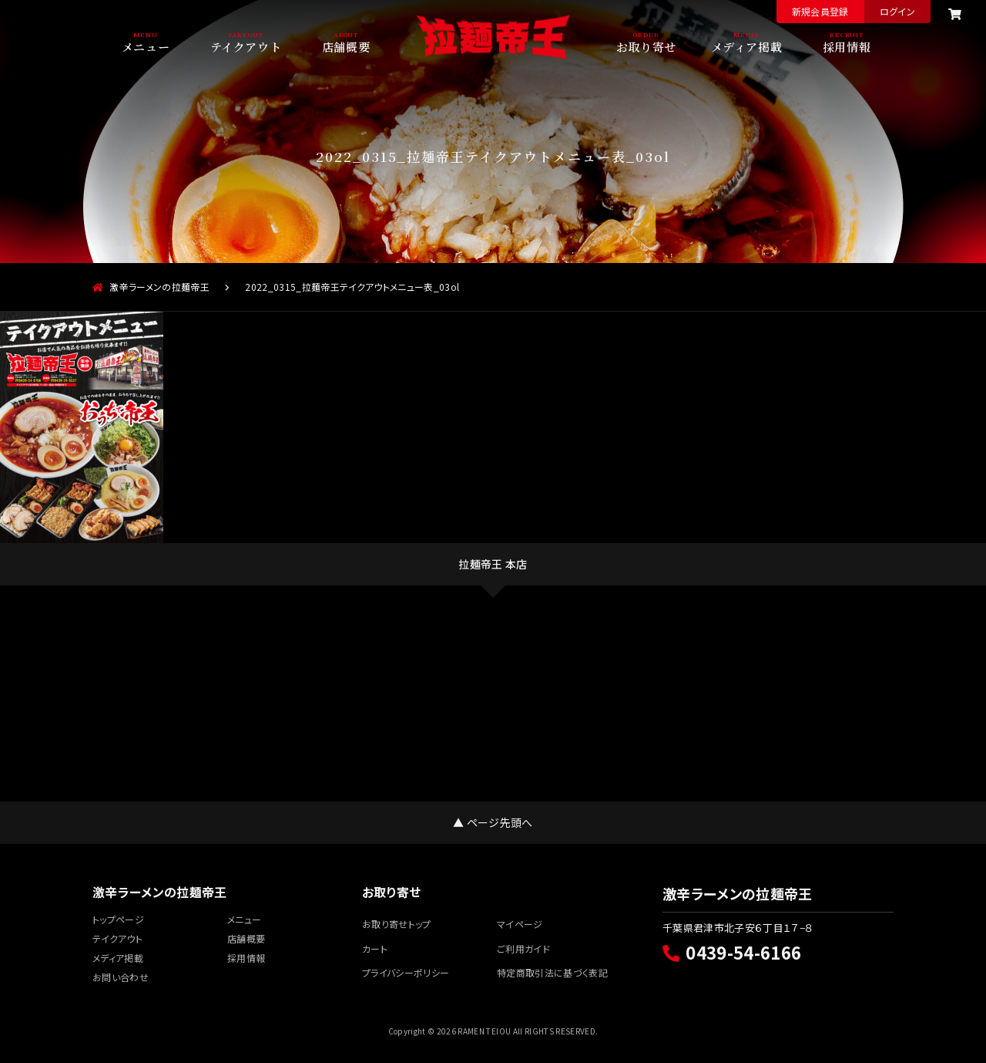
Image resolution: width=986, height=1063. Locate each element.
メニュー (145, 45)
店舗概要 (346, 45)
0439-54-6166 (731, 952)
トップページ (118, 919)
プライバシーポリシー (405, 972)
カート (374, 948)
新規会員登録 (820, 11)
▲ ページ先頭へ (493, 822)
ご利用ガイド (523, 948)
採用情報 (846, 45)
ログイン (897, 11)
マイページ (520, 923)
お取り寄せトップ (396, 923)
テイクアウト (246, 45)
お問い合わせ (120, 977)
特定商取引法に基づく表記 (552, 972)
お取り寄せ (646, 45)
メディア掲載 (747, 45)
